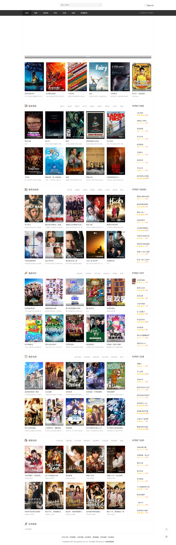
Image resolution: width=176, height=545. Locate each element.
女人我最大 (141, 312)
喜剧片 (69, 106)
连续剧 (45, 13)
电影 (35, 13)
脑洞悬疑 (87, 441)
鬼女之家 (89, 225)
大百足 (27, 177)
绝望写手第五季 (112, 225)
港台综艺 (97, 273)
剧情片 (100, 106)
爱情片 (77, 106)
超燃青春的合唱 (50, 308)
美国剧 (92, 190)
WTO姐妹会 (29, 344)
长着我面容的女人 (113, 177)
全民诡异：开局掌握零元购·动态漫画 (99, 392)
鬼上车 (47, 141)
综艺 (55, 13)
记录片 (115, 106)
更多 (122, 106)
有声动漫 (59, 441)
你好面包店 (90, 344)
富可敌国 (140, 479)
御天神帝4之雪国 (143, 176)
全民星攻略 (111, 308)
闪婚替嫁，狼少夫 (143, 455)
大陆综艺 (79, 273)
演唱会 (115, 273)
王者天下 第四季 (142, 419)
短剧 (73, 13)
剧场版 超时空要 (142, 411)
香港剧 (77, 190)
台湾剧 (84, 190)
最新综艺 (33, 273)
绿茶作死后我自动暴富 (32, 512)
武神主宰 (140, 379)
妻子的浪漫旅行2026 (73, 308)
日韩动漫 (87, 357)
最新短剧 (33, 440)
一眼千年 (140, 503)
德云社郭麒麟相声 (143, 335)
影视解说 (84, 13)
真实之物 (28, 141)
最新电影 (33, 106)
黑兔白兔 (89, 177)
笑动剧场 (140, 327)
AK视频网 (28, 529)
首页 (27, 13)
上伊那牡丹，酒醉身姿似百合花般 (57, 428)
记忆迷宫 (140, 113)
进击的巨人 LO (142, 403)
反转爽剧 (96, 441)
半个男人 (28, 225)
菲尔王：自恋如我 (138, 93)
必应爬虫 (88, 537)
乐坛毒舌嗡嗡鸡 (142, 228)
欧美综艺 (106, 273)
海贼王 (139, 364)
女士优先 (110, 141)
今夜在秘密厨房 (30, 261)
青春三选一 (141, 212)
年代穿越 (78, 441)
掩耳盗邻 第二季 (71, 261)
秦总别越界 (141, 495)
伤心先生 (140, 136)
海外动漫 (114, 357)
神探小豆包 (90, 475)
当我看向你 (111, 261)
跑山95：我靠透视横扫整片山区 (77, 512)
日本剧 (107, 190)
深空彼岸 (69, 392)
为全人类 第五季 (92, 261)
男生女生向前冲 (50, 344)
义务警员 (114, 93)
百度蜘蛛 (72, 537)
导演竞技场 (70, 344)
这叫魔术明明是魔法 (93, 512)
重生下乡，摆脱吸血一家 (115, 512)
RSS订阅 (65, 537)
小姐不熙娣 (141, 304)
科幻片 (84, 106)
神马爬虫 (111, 537)
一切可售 (71, 93)
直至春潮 (69, 475)
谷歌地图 (80, 537)
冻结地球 (69, 428)
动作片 (62, 106)
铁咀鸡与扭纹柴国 (143, 244)
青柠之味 (140, 463)
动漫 (64, 13)
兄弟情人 (140, 152)
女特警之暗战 (51, 93)
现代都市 (114, 441)
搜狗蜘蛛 (96, 537)
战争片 (107, 106)
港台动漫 (105, 357)
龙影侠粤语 (141, 220)
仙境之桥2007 (29, 93)
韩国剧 (100, 190)
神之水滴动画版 (30, 428)
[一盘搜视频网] (108, 542)
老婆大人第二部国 (143, 252)
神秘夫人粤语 (141, 121)
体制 (67, 177)
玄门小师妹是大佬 (51, 475)
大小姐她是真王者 (143, 487)
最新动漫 (33, 357)
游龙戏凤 (140, 129)
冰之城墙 (48, 392)
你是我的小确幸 (142, 510)
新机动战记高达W (143, 395)
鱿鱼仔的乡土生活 (143, 387)
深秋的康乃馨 (141, 447)
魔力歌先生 (90, 308)
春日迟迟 (140, 471)
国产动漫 (78, 357)
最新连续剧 (34, 189)
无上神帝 (140, 372)
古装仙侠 (105, 441)
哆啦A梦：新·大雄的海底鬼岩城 (56, 177)
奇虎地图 (103, 537)
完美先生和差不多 (143, 236)
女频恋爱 (69, 441)
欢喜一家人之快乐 (143, 260)
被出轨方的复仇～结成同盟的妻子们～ (58, 225)
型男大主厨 (141, 288)
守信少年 (140, 168)
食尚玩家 (140, 296)
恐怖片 (92, 106)
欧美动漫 (96, 357)
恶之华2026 (49, 261)
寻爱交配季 (111, 392)
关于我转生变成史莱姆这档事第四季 (119, 428)
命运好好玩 (141, 319)
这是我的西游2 (30, 308)
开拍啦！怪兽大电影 (114, 344)
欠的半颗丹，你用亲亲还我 (34, 475)
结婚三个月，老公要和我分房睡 (118, 475)
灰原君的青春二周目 (32, 392)
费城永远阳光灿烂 (143, 196)
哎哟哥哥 (140, 160)
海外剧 (115, 190)
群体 (67, 141)
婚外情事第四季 (142, 204)
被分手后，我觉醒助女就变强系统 (57, 512)
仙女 (90, 93)
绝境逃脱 (140, 144)
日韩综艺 (88, 273)
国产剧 (69, 190)
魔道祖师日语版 (142, 427)
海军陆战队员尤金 (92, 141)
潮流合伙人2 (141, 343)
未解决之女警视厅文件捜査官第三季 (78, 225)
